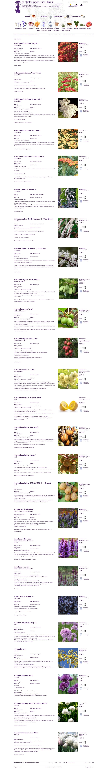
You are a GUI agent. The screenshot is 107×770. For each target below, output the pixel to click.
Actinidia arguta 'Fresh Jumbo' (27, 279)
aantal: (80, 51)
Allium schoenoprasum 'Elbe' (26, 733)
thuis (38, 30)
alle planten (28, 16)
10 (66, 34)
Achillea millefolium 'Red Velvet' (27, 73)
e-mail (62, 30)
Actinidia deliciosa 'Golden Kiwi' (27, 398)
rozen (37, 27)
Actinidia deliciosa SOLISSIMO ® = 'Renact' (32, 483)
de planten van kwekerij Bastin (38, 1)
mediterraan (44, 27)
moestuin (76, 27)
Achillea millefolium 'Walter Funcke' (29, 157)
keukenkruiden (82, 27)
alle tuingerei (44, 16)
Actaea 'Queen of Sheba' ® (25, 189)
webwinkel (44, 30)
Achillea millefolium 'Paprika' (26, 43)
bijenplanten (69, 27)
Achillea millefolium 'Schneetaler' (28, 99)
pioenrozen (89, 27)
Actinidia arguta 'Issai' (23, 309)
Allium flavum (20, 649)
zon (70, 5)
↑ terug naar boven (89, 767)
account (67, 30)
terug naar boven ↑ (17, 767)
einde (73, 34)
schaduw (81, 5)
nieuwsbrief (56, 30)
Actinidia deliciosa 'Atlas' (24, 370)
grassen (63, 27)
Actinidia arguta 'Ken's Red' (26, 339)
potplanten (57, 27)
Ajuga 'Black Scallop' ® (24, 596)
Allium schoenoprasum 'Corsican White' (31, 703)
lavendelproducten (59, 16)
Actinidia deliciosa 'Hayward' (26, 427)
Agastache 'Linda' (21, 567)
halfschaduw (76, 5)
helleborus (31, 27)
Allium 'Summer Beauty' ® (25, 623)
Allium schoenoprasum (23, 675)
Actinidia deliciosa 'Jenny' (25, 455)
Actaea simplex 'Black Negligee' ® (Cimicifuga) (33, 219)
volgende (69, 34)
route (49, 30)
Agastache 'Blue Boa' (23, 539)
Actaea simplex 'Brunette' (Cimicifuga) (30, 248)
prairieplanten (50, 27)
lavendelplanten (18, 27)
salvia (24, 27)
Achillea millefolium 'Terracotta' (27, 130)
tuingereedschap (76, 16)
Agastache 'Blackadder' (24, 509)
